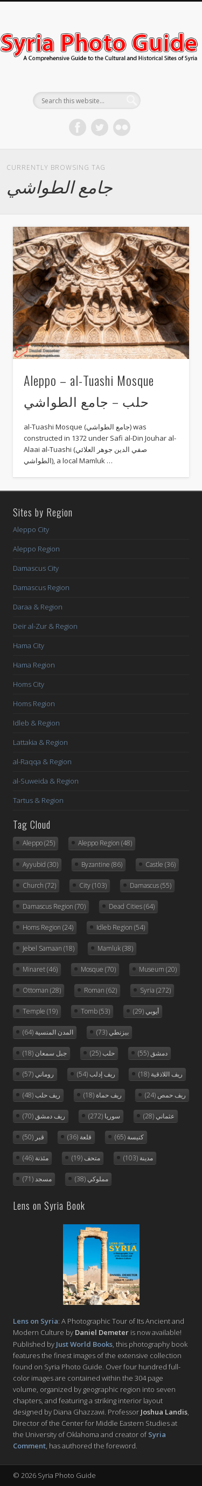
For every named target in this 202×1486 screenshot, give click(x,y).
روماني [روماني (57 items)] (38, 1074)
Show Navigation (163, 96)
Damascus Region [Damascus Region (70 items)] (54, 906)
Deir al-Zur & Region (45, 626)
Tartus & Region (38, 800)
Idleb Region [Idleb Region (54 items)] (120, 927)
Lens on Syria (35, 1321)
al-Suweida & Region (46, 781)
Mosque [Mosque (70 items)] (98, 969)
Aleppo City (31, 529)
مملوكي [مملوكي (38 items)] (91, 1178)
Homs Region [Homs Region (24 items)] (48, 927)
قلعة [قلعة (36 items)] (79, 1137)
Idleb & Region (36, 723)
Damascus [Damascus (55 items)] (150, 885)
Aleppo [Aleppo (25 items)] (39, 843)
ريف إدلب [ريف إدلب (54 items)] (96, 1074)
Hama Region (34, 665)
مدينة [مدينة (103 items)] (138, 1157)
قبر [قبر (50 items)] (33, 1137)
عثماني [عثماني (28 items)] (159, 1116)
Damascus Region (41, 587)
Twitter (99, 127)
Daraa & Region (37, 607)
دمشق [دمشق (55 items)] (153, 1053)
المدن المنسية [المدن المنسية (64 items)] (48, 1032)
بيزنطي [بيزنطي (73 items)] (112, 1032)
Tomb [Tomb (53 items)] (95, 1011)
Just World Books (84, 1344)
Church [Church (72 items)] (39, 885)
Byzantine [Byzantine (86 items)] (101, 864)
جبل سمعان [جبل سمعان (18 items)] (45, 1053)
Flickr (121, 127)
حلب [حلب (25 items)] (102, 1053)
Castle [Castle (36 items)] (160, 864)
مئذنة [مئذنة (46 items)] (35, 1157)
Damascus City (36, 568)
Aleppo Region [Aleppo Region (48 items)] (105, 843)
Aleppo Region (36, 549)
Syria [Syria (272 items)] (155, 990)
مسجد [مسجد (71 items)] (37, 1178)
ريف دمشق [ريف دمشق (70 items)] (44, 1116)
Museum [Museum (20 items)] (158, 969)
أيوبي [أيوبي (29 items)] (146, 1011)
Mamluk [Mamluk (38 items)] (115, 948)
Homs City (28, 684)
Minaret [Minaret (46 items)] (40, 969)
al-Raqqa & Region (42, 761)
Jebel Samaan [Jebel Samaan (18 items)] (48, 948)
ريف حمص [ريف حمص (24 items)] (165, 1095)
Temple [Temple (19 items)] (40, 1011)
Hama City (28, 645)
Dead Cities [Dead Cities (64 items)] (132, 906)
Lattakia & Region (40, 742)
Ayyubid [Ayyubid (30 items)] (40, 864)
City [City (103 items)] (93, 885)
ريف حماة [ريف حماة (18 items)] (102, 1095)
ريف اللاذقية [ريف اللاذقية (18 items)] (160, 1074)
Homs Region (34, 703)
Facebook (77, 127)
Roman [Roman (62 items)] (100, 990)
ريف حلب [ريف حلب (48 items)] (41, 1095)
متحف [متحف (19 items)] (86, 1157)
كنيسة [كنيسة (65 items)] (129, 1137)
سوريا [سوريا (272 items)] (104, 1116)
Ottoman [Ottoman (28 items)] (42, 990)
